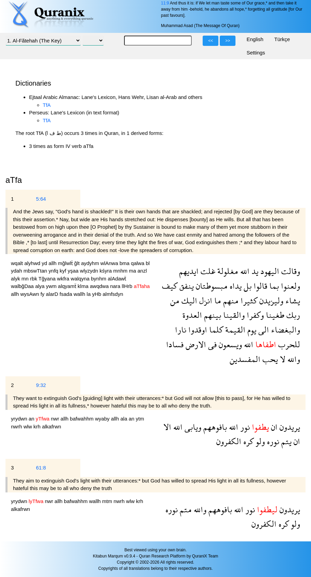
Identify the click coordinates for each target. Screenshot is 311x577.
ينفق (185, 286)
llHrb (128, 286)
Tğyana (48, 278)
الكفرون (228, 441)
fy (43, 294)
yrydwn (20, 419)
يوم (250, 329)
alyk (16, 278)
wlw (28, 426)
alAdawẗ (117, 278)
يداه (235, 286)
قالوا (259, 286)
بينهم (211, 315)
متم (185, 509)
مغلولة (226, 271)
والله (292, 359)
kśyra (106, 271)
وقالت (289, 271)
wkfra (64, 278)
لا (281, 359)
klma (84, 286)
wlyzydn (90, 271)
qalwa (138, 263)
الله (243, 271)
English (254, 39)
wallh (79, 294)
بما (273, 286)
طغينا (274, 315)
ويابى (191, 427)
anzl (142, 271)
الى (262, 329)
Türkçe (282, 39)
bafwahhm (82, 419)
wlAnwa (110, 263)
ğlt (77, 263)
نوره (272, 441)
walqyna (81, 278)
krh (37, 426)
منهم (230, 300)
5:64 (41, 199)
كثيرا (248, 300)
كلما (215, 329)
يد (253, 271)
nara (116, 286)
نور (244, 427)
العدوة (192, 315)
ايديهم (189, 271)
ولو (259, 441)
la (89, 294)
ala (124, 419)
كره (247, 441)
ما (216, 300)
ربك (292, 315)
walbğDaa (23, 286)
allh (53, 263)
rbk (34, 278)
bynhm (99, 278)
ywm (52, 286)
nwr (55, 419)
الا (167, 427)
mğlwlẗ (66, 263)
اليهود (268, 271)
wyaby (103, 419)
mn (26, 278)
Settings (255, 52)
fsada (66, 294)
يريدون (289, 427)
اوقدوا (196, 329)
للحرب (288, 344)
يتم (285, 441)
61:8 (41, 468)
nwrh (17, 426)
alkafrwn (51, 426)
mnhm (121, 271)
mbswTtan (36, 271)
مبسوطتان (211, 286)
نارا (180, 329)
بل (247, 286)
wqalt (17, 263)
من (174, 300)
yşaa (74, 271)
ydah (17, 271)
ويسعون (229, 344)
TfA (47, 105)
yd (45, 263)
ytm (140, 419)
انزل (204, 300)
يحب (269, 359)
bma (125, 263)
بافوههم (214, 427)
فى (211, 344)
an (32, 419)
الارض (195, 344)
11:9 (165, 3)
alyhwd (33, 263)
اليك (188, 300)
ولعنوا (289, 286)
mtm (107, 501)
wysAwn (31, 294)
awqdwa (100, 286)
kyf (64, 271)
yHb (97, 294)
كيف (169, 286)
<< (210, 40)
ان (273, 427)
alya (40, 286)
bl (148, 263)
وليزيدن (270, 300)
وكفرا (254, 315)
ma (133, 271)
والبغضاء (284, 329)
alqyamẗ (68, 286)
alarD (52, 294)
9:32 (41, 385)
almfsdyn (113, 294)
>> (227, 40)
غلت (207, 271)
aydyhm (90, 263)
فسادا (175, 344)
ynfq (54, 271)
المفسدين (245, 359)
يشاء (291, 300)
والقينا (233, 315)
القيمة (234, 329)
